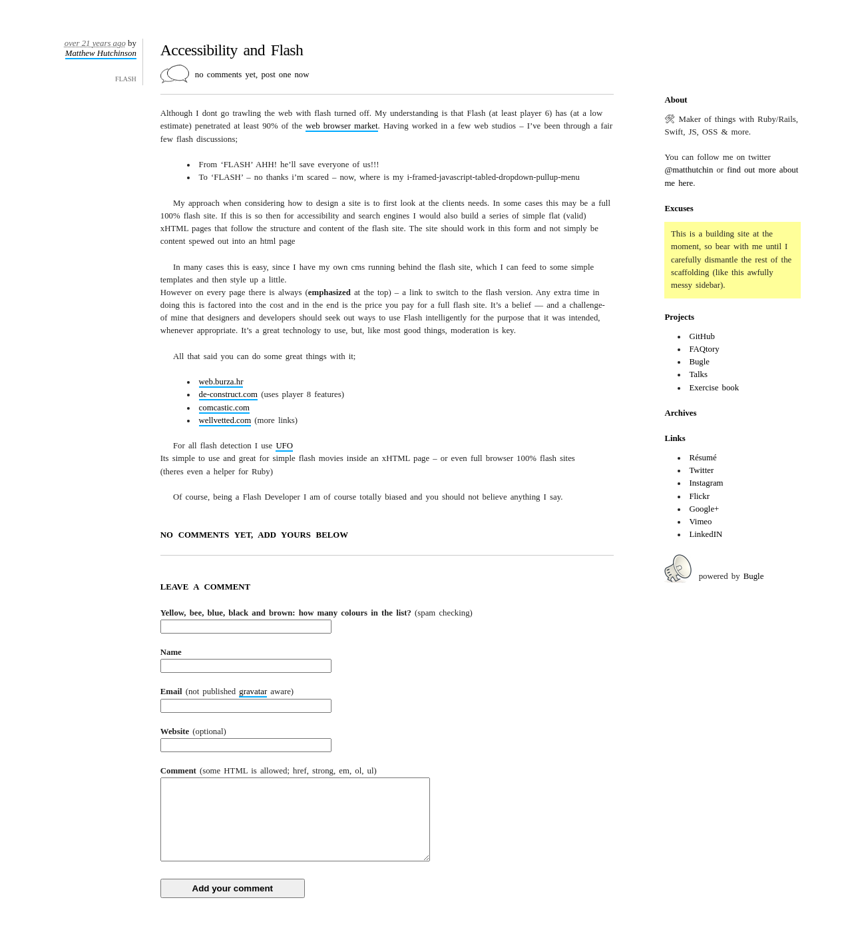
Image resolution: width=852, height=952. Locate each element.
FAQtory (704, 349)
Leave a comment (205, 587)
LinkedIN (705, 534)
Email (227, 692)
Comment (268, 770)
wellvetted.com (225, 420)
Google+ (704, 509)
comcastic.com (224, 407)
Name (171, 652)
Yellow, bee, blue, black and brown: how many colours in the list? (316, 613)
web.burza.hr (221, 381)
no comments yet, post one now (252, 74)
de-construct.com (228, 394)
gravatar (253, 691)
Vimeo (700, 521)
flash (125, 78)
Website (193, 731)
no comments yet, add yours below (254, 535)
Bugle (699, 361)
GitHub (701, 336)
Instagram (706, 483)
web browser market (341, 126)
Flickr (699, 496)
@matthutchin (688, 170)
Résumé (702, 457)
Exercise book (714, 387)
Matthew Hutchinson (100, 53)
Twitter (701, 470)
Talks (698, 374)
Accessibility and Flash (231, 50)
